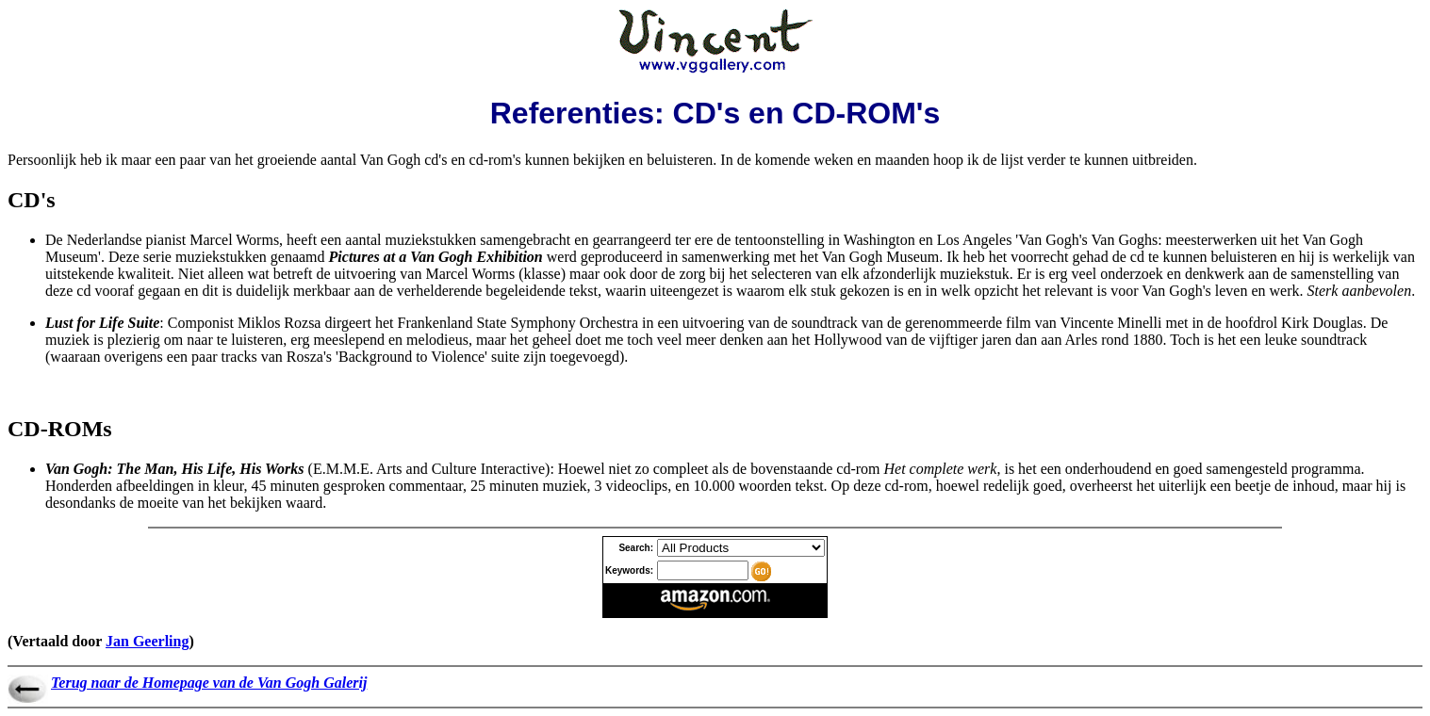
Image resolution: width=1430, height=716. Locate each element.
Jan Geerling (147, 641)
